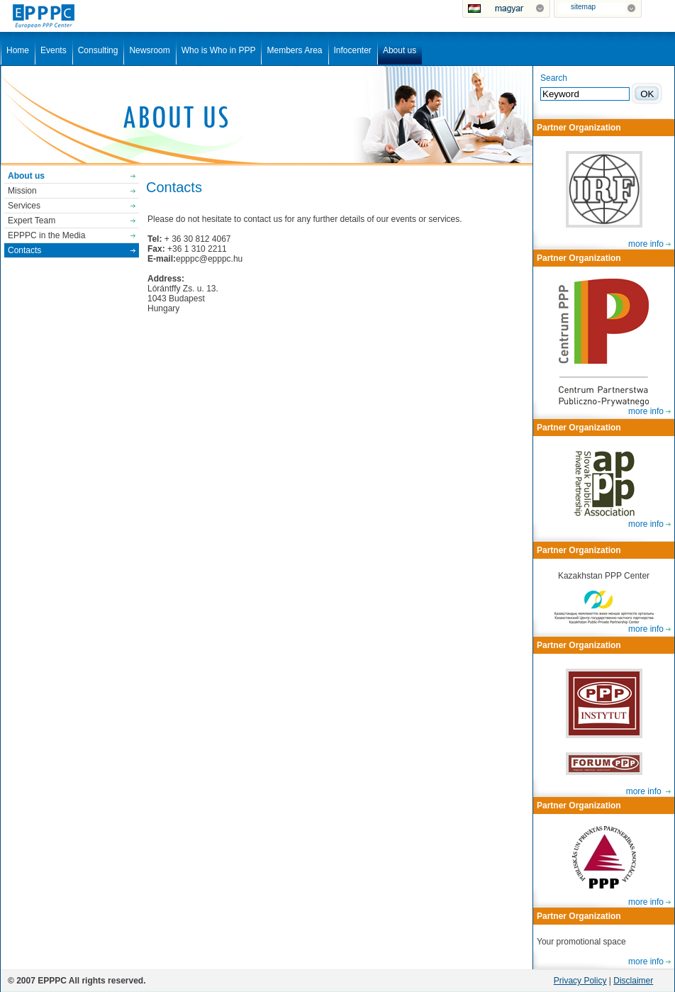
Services (24, 206)
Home (17, 50)
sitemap (583, 7)
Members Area (294, 50)
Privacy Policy (580, 981)
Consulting (98, 50)
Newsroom (149, 50)
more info (646, 244)
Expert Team (31, 220)
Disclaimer (633, 981)
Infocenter (353, 50)
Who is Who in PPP (219, 50)
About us (399, 50)
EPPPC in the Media (46, 235)
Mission (22, 191)
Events (53, 50)
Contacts (24, 250)
